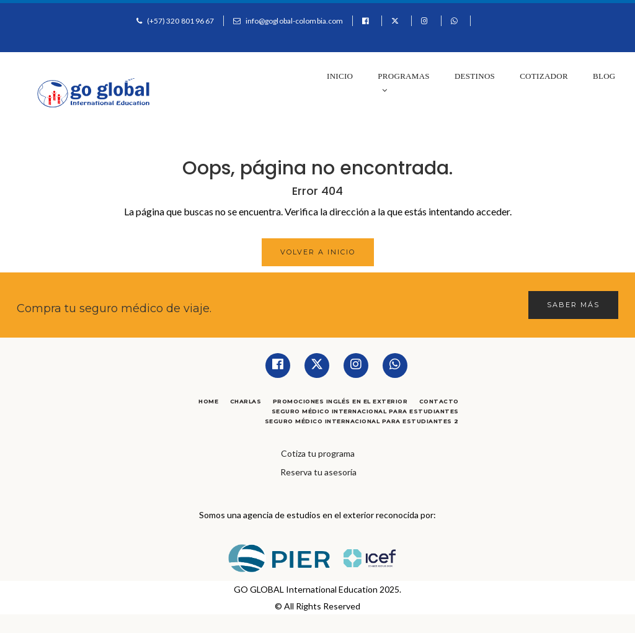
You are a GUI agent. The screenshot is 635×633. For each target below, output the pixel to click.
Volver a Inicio (317, 252)
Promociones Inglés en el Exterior (340, 401)
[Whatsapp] (395, 365)
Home (208, 401)
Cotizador (544, 76)
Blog (604, 76)
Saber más (573, 304)
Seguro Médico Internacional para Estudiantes (365, 411)
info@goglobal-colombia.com (295, 20)
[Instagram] (356, 365)
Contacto (439, 401)
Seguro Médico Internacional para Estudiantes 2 (362, 421)
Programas (404, 82)
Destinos (475, 76)
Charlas (246, 401)
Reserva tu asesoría (318, 472)
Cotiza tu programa (318, 453)
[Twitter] (316, 365)
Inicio (340, 76)
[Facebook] (277, 365)
